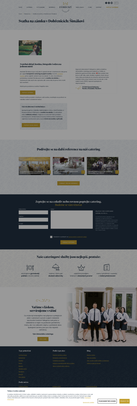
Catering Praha (23, 386)
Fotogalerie (41, 7)
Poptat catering (112, 7)
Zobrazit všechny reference (68, 183)
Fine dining (22, 377)
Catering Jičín (56, 386)
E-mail (21, 224)
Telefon (21, 216)
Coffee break (23, 355)
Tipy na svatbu (91, 358)
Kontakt (99, 7)
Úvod (20, 7)
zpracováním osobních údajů (78, 237)
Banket (21, 366)
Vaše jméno (22, 209)
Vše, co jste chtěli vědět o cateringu (98, 361)
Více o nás (43, 339)
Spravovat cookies (88, 402)
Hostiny (21, 361)
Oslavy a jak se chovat (94, 363)
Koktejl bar (22, 358)
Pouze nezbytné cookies (107, 401)
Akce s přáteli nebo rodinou (61, 366)
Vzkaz (52, 209)
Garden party (23, 369)
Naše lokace (80, 7)
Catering (29, 7)
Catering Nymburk (91, 386)
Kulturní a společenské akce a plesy (63, 363)
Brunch (21, 374)
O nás (90, 7)
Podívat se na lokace (31, 125)
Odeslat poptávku (69, 242)
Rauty (20, 363)
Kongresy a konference (60, 358)
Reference (52, 7)
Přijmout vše (124, 401)
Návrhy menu (91, 355)
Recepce (21, 371)
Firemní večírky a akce (59, 355)
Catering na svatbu (59, 361)
